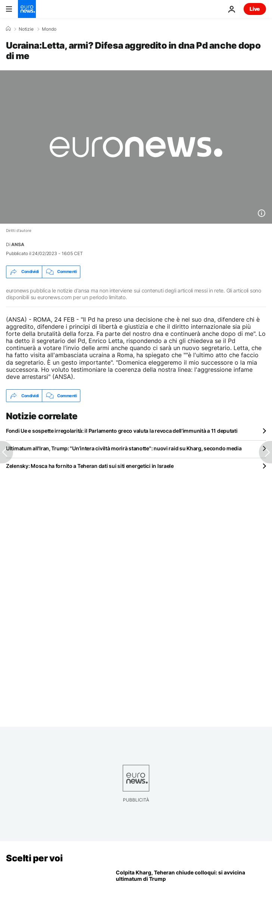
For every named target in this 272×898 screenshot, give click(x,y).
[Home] (8, 28)
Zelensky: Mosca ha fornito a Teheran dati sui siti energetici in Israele (90, 466)
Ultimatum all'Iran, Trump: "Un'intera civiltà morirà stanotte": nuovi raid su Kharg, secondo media (124, 448)
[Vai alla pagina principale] (27, 9)
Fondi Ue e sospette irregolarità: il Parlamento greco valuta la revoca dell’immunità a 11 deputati (122, 430)
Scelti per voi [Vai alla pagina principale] (34, 858)
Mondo (49, 29)
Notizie (26, 29)
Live (255, 9)
